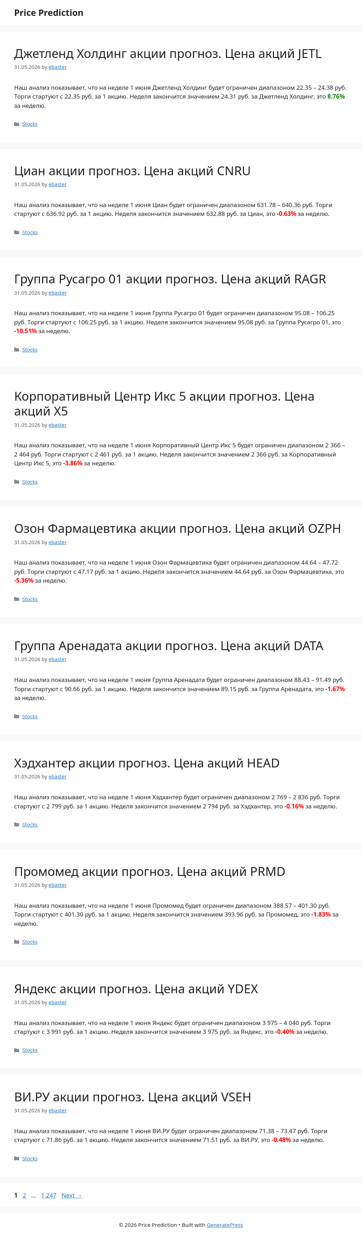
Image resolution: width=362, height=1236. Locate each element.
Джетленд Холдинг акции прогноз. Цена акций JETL (168, 53)
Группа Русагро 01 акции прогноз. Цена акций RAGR (170, 278)
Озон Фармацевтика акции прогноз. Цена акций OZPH (177, 528)
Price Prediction (48, 12)
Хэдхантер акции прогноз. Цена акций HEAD (147, 762)
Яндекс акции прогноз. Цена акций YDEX (136, 988)
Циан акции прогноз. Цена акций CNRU (132, 170)
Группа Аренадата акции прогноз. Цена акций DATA (168, 645)
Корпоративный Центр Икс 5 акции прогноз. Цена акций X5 (164, 403)
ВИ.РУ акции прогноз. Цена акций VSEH (132, 1096)
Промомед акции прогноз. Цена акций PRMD (150, 871)
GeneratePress (225, 1224)
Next (72, 1195)
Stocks (29, 123)
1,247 (48, 1195)
